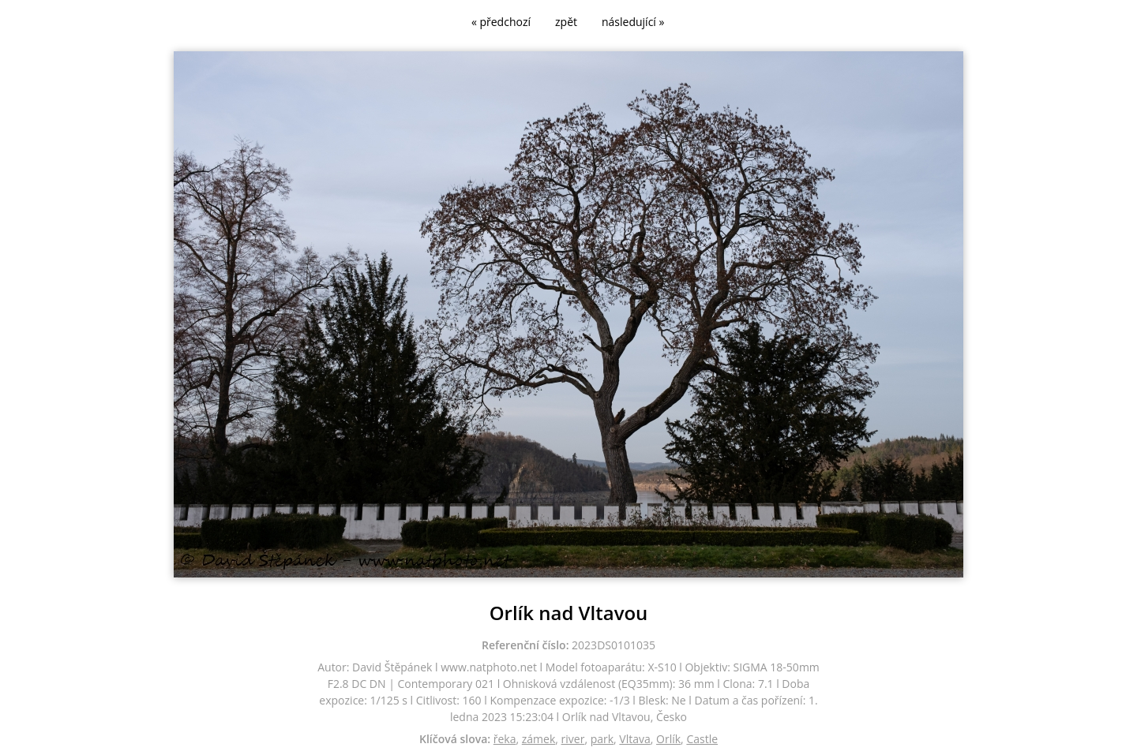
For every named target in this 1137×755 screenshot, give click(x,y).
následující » (633, 21)
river (573, 738)
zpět (566, 21)
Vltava (634, 738)
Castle (702, 738)
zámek (539, 738)
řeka (504, 738)
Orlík (668, 738)
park (602, 738)
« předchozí (501, 21)
